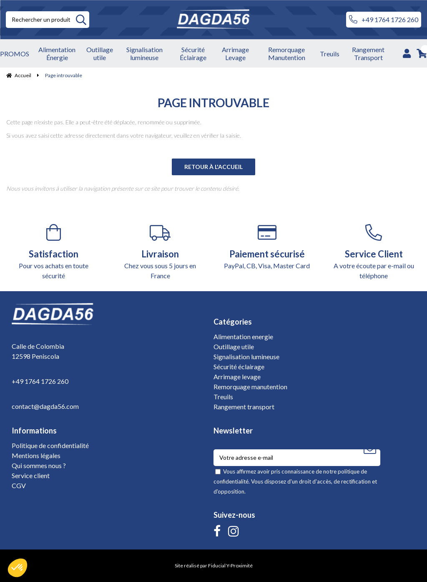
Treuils (223, 397)
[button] (18, 568)
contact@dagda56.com (45, 406)
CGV (19, 485)
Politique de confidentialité (50, 445)
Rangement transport (244, 407)
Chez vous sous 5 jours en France (160, 252)
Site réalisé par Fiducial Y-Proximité (214, 565)
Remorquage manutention (250, 387)
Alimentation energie (243, 336)
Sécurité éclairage (239, 366)
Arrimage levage (237, 376)
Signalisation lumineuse (246, 356)
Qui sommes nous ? (39, 465)
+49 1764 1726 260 (383, 19)
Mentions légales (36, 455)
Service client (31, 475)
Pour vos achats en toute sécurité (53, 252)
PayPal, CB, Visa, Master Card (267, 247)
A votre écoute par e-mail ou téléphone (374, 252)
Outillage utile (234, 346)
